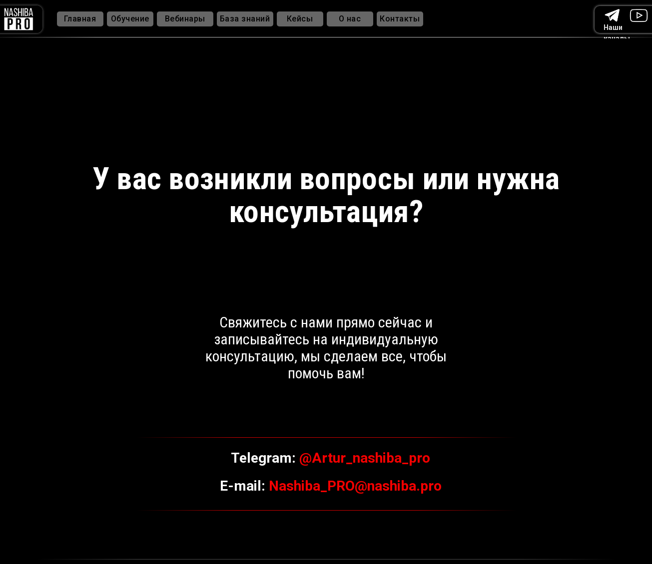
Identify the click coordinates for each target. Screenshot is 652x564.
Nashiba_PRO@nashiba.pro (355, 486)
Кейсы (300, 18)
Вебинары (185, 18)
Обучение (130, 18)
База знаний (245, 18)
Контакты (400, 18)
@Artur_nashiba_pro (364, 458)
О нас (350, 18)
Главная (80, 18)
